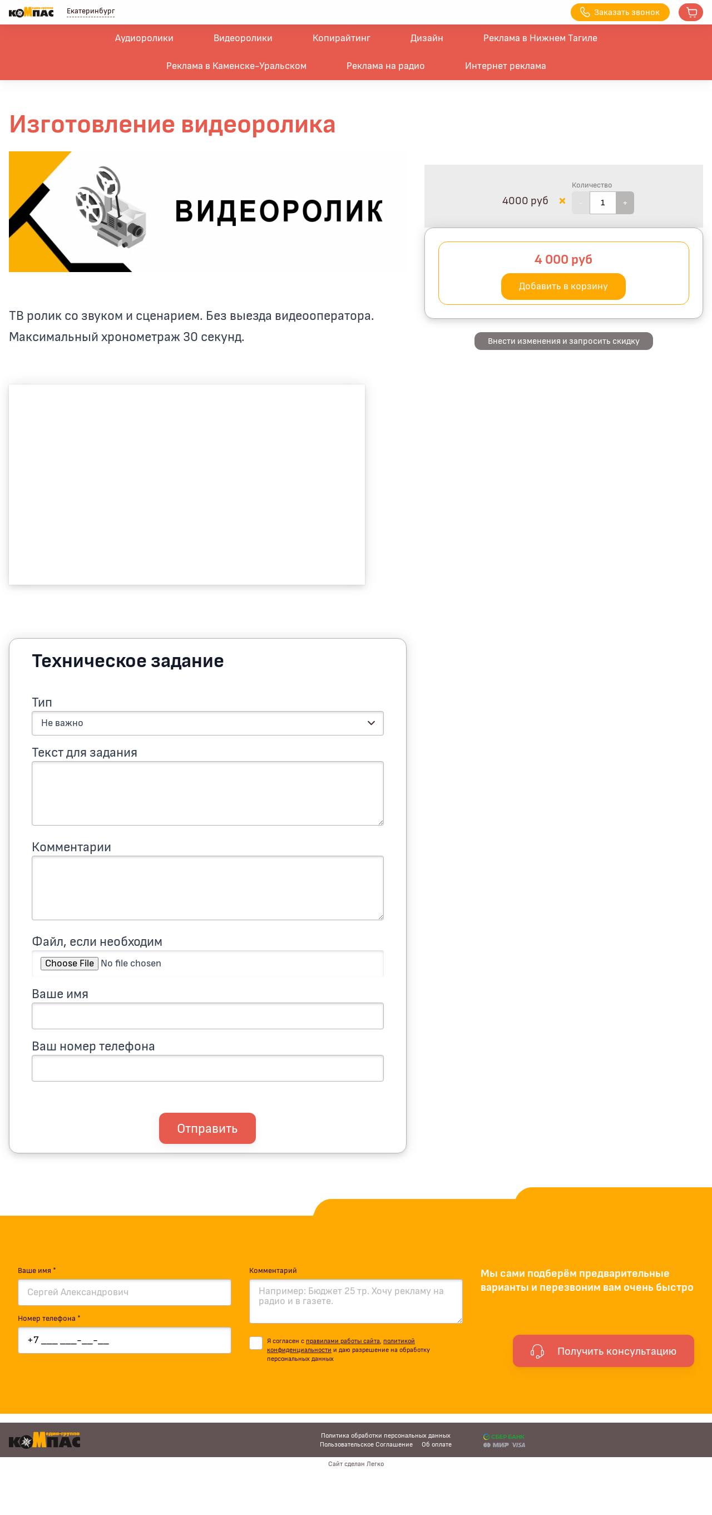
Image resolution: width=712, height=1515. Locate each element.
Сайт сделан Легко (356, 1463)
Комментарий (273, 1271)
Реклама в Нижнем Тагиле (540, 38)
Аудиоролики (144, 38)
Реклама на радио (386, 66)
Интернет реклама (505, 66)
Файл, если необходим (97, 942)
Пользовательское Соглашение (366, 1444)
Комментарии (71, 847)
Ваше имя (60, 994)
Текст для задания (84, 752)
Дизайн (427, 38)
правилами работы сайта (343, 1341)
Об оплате (437, 1444)
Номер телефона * (49, 1318)
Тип (42, 702)
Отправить (207, 1129)
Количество (592, 185)
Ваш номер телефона (93, 1046)
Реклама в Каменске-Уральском (236, 66)
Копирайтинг (341, 38)
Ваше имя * (37, 1271)
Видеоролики (243, 38)
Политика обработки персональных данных (386, 1435)
